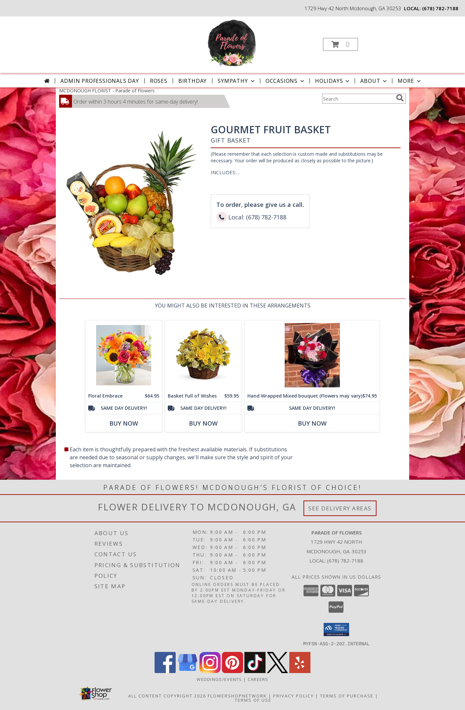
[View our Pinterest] (232, 671)
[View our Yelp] (299, 671)
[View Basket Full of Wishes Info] (203, 355)
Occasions (285, 80)
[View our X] (277, 671)
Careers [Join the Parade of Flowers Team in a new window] (258, 679)
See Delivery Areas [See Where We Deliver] (340, 508)
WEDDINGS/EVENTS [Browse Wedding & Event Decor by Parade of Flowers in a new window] (220, 679)
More (410, 80)
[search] (400, 98)
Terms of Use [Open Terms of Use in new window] (253, 700)
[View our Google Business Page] (187, 671)
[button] (340, 44)
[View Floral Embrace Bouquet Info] (124, 355)
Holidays (333, 80)
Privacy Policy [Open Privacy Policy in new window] (293, 695)
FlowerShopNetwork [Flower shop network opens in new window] (237, 695)
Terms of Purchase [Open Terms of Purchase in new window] (347, 695)
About (374, 80)
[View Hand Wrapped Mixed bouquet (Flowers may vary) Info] (312, 355)
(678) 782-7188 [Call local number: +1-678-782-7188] (440, 8)
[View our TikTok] (255, 671)
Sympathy (237, 80)
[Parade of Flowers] (231, 42)
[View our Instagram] (210, 671)
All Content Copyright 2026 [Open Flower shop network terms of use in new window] (167, 695)
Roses (158, 80)
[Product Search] (357, 98)
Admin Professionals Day (99, 80)
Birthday (192, 80)
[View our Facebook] (165, 671)
